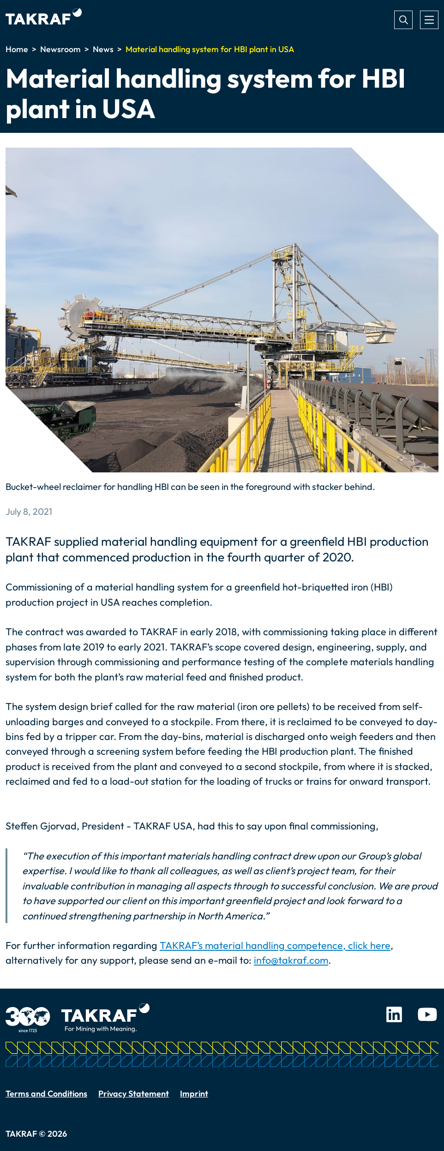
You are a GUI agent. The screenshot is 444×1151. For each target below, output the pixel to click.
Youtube (427, 1014)
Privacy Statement (133, 1093)
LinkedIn (394, 1014)
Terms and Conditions (46, 1093)
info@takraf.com (291, 960)
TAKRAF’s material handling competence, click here (275, 945)
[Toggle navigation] (429, 20)
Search (403, 20)
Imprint (194, 1093)
